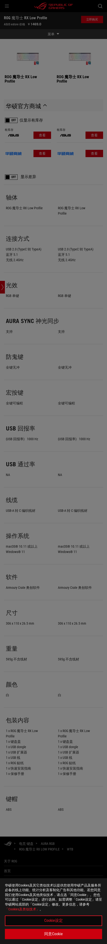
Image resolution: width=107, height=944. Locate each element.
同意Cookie (53, 934)
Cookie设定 (53, 920)
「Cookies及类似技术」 (22, 909)
